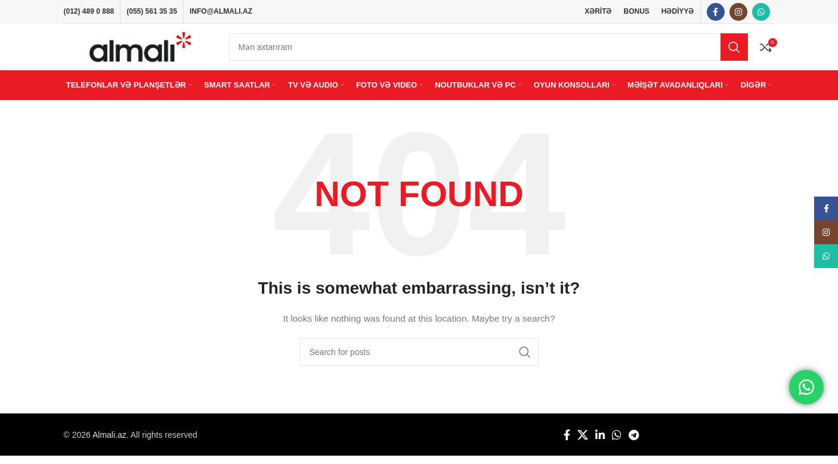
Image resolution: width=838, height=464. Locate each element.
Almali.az (109, 442)
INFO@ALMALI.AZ (221, 12)
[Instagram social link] (738, 12)
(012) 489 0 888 (89, 12)
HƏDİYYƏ (677, 12)
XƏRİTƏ (598, 12)
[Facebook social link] (716, 12)
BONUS (636, 12)
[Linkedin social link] (600, 443)
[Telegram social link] (633, 443)
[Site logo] (140, 51)
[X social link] (583, 443)
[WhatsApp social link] (761, 12)
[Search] (488, 52)
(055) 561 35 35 (151, 12)
